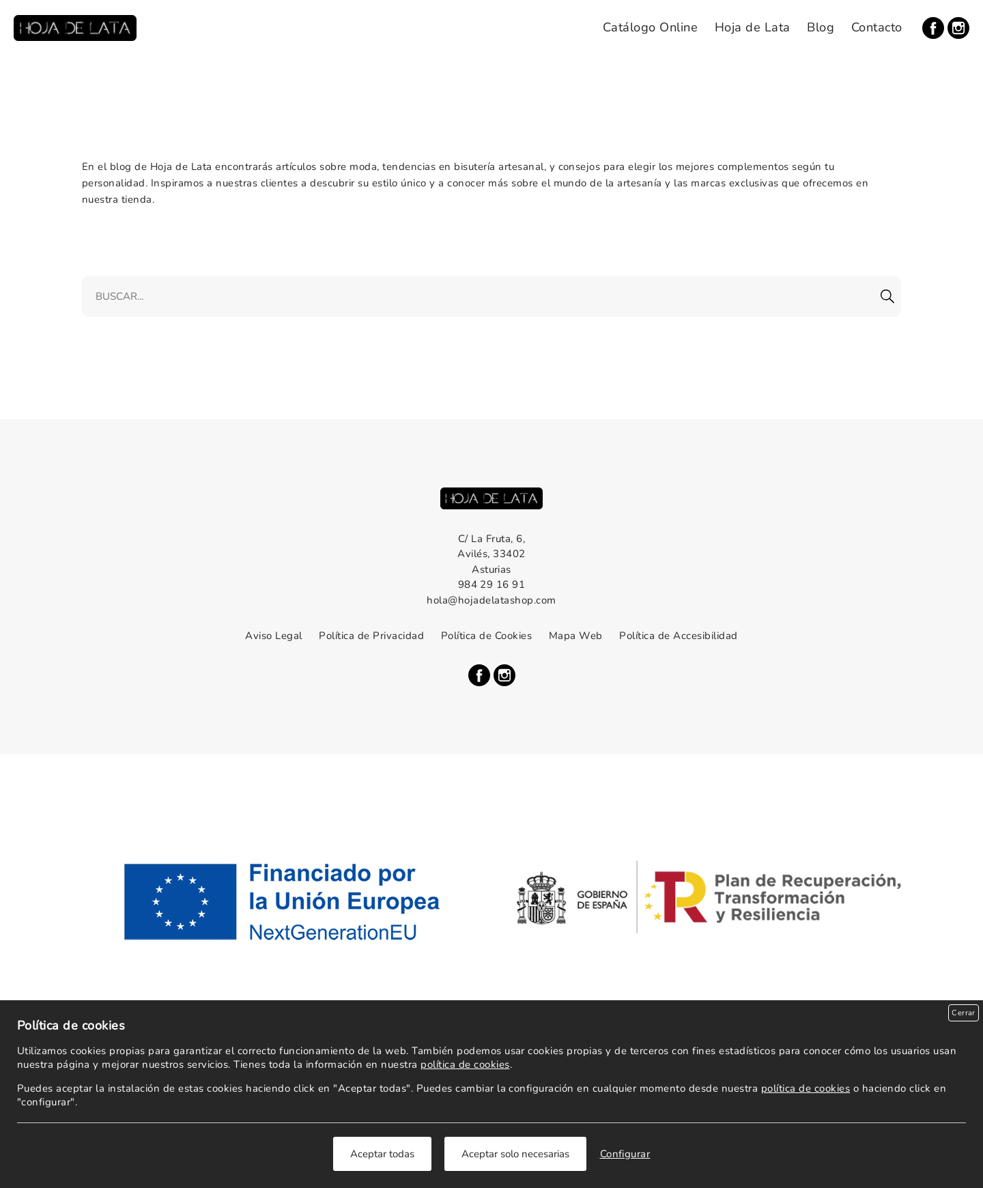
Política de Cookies (486, 635)
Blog (820, 27)
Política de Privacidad (371, 635)
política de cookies (465, 1064)
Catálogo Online (650, 27)
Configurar (625, 1154)
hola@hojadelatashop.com (491, 600)
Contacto (876, 27)
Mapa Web (576, 635)
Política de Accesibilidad (678, 635)
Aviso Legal (273, 635)
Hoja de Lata (752, 27)
